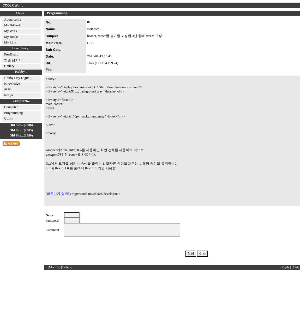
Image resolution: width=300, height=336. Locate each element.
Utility (8, 118)
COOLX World (13, 5)
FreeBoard (11, 54)
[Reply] (285, 269)
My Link (10, 42)
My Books (11, 37)
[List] (295, 269)
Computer (11, 107)
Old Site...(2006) (21, 125)
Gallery (9, 66)
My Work (10, 31)
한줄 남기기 (13, 60)
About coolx (12, 19)
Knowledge (12, 83)
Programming (13, 113)
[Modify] (54, 269)
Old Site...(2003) (21, 130)
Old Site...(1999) (21, 135)
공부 (7, 89)
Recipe (9, 95)
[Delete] (66, 269)
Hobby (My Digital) (18, 78)
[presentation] (103, 249)
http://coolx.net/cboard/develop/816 (96, 194)
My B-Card (12, 25)
